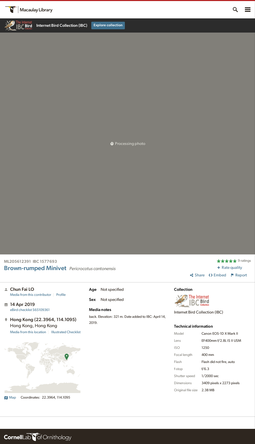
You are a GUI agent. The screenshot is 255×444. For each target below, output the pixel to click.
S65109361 (30, 310)
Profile (61, 295)
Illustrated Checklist (65, 332)
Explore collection (108, 25)
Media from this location (28, 332)
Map (10, 397)
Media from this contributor (30, 295)
